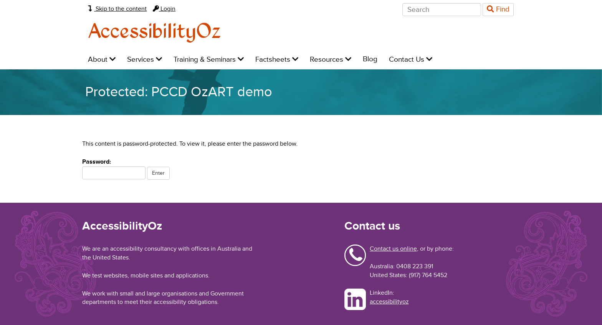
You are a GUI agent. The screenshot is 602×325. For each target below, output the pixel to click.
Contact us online (393, 249)
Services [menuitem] (144, 59)
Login (164, 9)
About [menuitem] (102, 59)
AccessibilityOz (154, 32)
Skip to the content (117, 9)
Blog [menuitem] (370, 59)
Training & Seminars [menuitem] (209, 59)
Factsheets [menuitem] (276, 59)
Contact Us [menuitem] (410, 59)
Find (498, 9)
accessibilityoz (389, 301)
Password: (114, 168)
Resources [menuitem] (330, 59)
